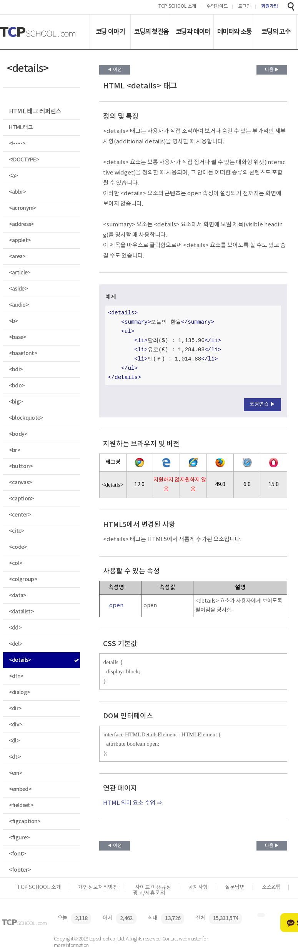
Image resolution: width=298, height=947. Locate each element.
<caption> (21, 498)
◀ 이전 (114, 69)
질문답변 (235, 887)
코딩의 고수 (275, 31)
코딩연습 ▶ (262, 404)
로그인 (244, 7)
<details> (20, 660)
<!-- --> (17, 143)
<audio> (19, 305)
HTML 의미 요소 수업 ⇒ (132, 803)
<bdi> (16, 369)
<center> (20, 515)
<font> (17, 854)
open (116, 605)
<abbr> (18, 192)
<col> (16, 563)
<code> (18, 547)
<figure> (19, 837)
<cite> (17, 531)
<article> (20, 272)
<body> (18, 434)
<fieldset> (21, 805)
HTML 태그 (21, 127)
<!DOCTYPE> (24, 159)
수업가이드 (217, 7)
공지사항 (198, 887)
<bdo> (17, 385)
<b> (13, 321)
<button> (21, 466)
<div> (16, 724)
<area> (17, 256)
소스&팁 (271, 887)
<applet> (20, 240)
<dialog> (19, 692)
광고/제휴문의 (149, 893)
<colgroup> (23, 579)
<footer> (20, 870)
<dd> (15, 628)
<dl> (14, 741)
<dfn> (16, 676)
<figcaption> (25, 821)
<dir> (15, 708)
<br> (14, 450)
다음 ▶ (272, 69)
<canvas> (20, 482)
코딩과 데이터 (193, 31)
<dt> (15, 757)
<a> (13, 176)
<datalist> (21, 611)
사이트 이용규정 (153, 887)
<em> (15, 773)
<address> (21, 224)
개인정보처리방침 (98, 887)
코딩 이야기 (110, 31)
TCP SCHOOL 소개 (177, 7)
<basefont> (23, 353)
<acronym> (23, 208)
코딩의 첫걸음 (151, 31)
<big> (16, 402)
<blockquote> (26, 418)
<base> (18, 337)
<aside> (18, 289)
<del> (16, 644)
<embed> (20, 789)
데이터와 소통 (234, 31)
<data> (18, 595)
